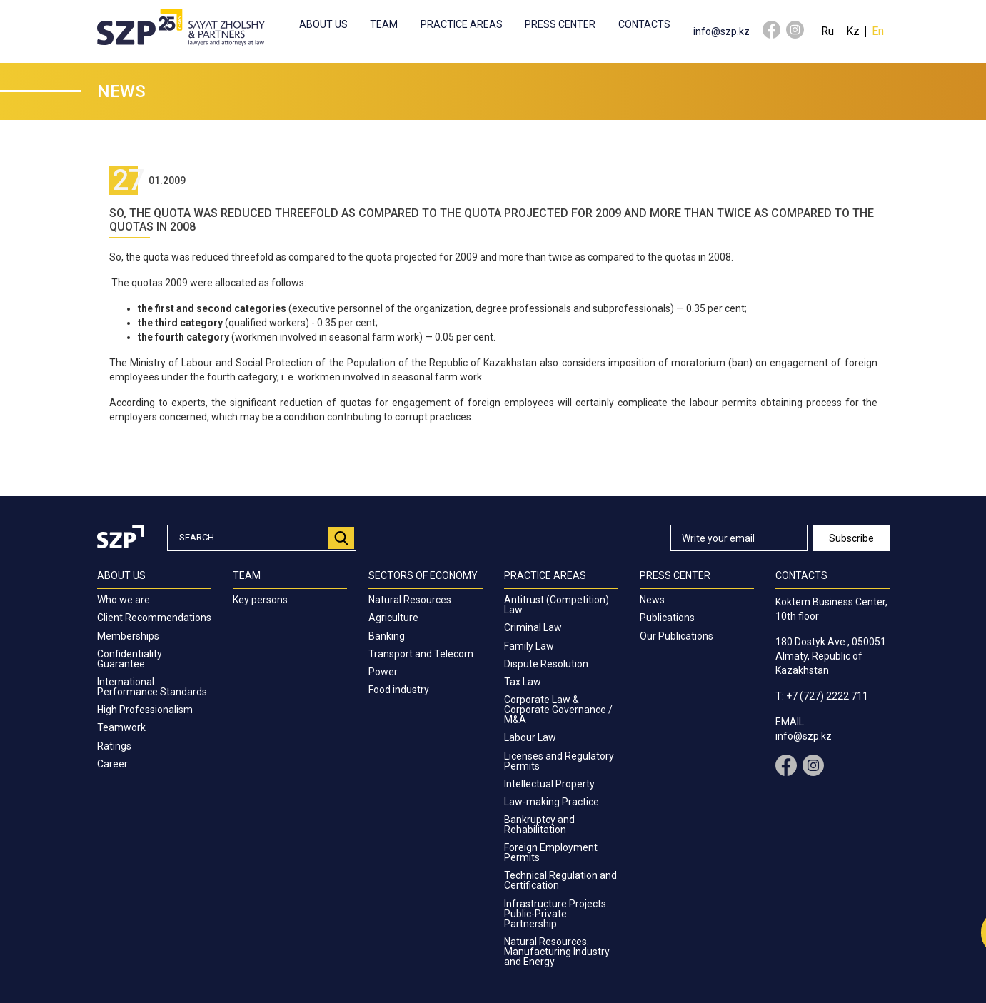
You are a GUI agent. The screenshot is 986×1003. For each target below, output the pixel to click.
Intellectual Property (549, 784)
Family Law (529, 646)
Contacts (644, 24)
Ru (827, 31)
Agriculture (393, 618)
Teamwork (121, 727)
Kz (853, 31)
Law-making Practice (551, 802)
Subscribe (851, 538)
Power (383, 672)
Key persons (260, 600)
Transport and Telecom (420, 654)
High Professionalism (145, 710)
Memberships (128, 636)
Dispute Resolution (546, 664)
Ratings (114, 746)
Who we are (123, 600)
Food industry (398, 690)
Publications (667, 618)
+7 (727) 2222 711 (827, 696)
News (652, 600)
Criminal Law (533, 627)
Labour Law (530, 737)
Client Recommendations (154, 618)
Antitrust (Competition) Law (556, 605)
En (878, 31)
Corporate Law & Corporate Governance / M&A (558, 710)
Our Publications (676, 636)
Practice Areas (462, 24)
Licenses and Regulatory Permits (559, 761)
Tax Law (522, 682)
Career (112, 764)
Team (384, 24)
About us (323, 24)
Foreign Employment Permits (551, 852)
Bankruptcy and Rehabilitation (539, 825)
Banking (386, 636)
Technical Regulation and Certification (560, 880)
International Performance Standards (152, 687)
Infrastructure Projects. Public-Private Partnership (556, 914)
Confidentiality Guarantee (129, 659)
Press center (560, 24)
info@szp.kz (721, 31)
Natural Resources (409, 600)
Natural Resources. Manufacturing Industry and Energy (557, 952)
